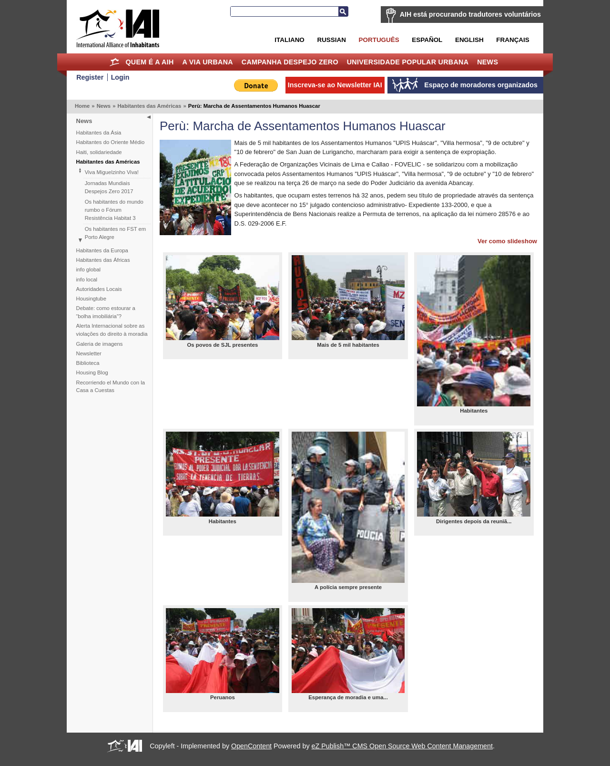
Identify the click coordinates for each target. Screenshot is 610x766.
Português (379, 39)
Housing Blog (92, 372)
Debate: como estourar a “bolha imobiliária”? (105, 312)
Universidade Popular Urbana (408, 62)
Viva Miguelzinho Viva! (112, 172)
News (487, 62)
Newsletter (89, 353)
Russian (331, 39)
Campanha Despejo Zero (290, 62)
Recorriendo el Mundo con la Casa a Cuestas (110, 386)
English (469, 39)
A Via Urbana (207, 62)
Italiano (289, 39)
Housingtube (91, 298)
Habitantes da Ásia (99, 132)
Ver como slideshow (507, 241)
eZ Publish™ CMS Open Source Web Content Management (402, 746)
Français (512, 39)
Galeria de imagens (99, 344)
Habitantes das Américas (149, 106)
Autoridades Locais (99, 289)
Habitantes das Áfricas (103, 260)
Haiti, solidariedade (99, 152)
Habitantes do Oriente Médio (110, 142)
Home (115, 62)
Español (427, 39)
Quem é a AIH (149, 62)
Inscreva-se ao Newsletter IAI (335, 85)
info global (88, 269)
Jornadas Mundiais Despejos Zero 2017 (109, 187)
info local (87, 279)
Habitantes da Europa (102, 250)
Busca (343, 11)
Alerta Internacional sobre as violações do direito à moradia (112, 330)
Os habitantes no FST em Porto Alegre (115, 233)
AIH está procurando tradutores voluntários (470, 14)
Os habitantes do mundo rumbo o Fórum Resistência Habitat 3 (114, 210)
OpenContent (251, 746)
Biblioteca (88, 363)
